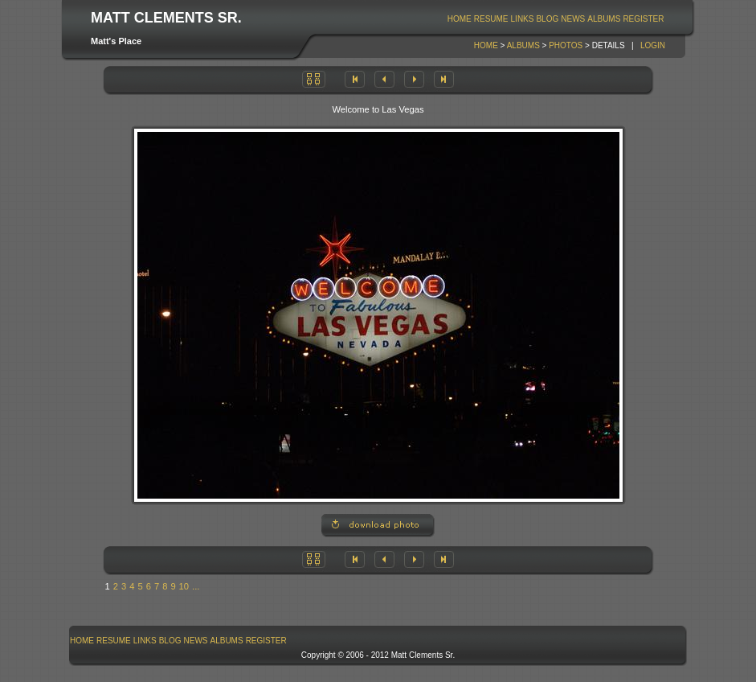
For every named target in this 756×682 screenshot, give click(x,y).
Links (522, 18)
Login (652, 45)
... (195, 586)
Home (459, 18)
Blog (547, 18)
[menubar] (555, 18)
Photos (565, 45)
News (573, 18)
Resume (491, 18)
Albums (603, 18)
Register (643, 18)
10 (184, 586)
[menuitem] (459, 18)
